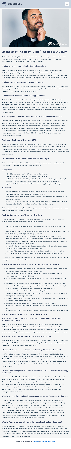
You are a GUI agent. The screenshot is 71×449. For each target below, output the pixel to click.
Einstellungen (51, 441)
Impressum (36, 441)
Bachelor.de (16, 4)
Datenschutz (43, 441)
